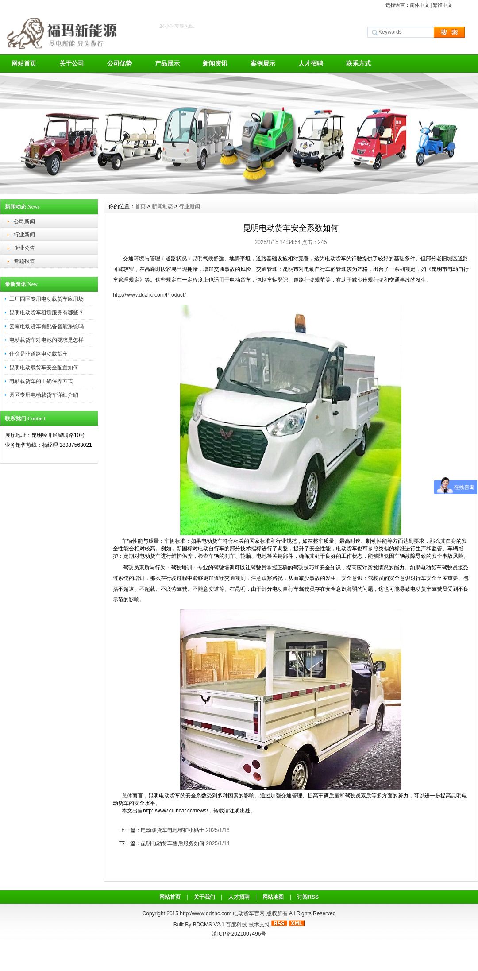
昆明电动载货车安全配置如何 (43, 367)
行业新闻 (24, 235)
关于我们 (204, 897)
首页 (140, 206)
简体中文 (419, 5)
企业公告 (24, 248)
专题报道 (24, 261)
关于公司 (71, 63)
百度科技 (236, 924)
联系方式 (358, 63)
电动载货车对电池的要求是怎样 (46, 340)
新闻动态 (162, 206)
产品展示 (167, 63)
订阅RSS (308, 897)
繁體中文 (442, 5)
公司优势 (119, 63)
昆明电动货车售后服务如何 (172, 843)
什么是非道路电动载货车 (38, 354)
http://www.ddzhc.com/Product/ (149, 295)
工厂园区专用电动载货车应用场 (46, 299)
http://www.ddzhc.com (206, 913)
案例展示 (263, 63)
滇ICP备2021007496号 (239, 934)
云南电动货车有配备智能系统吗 (46, 326)
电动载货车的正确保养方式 (41, 381)
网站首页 (24, 63)
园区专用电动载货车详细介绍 (43, 395)
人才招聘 (310, 63)
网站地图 (273, 897)
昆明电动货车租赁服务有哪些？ (46, 312)
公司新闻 (24, 221)
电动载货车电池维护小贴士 (172, 830)
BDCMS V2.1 (208, 924)
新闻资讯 (215, 63)
